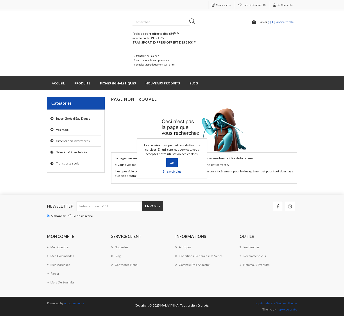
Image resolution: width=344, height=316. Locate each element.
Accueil (58, 83)
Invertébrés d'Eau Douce (73, 118)
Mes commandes (60, 256)
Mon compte (57, 247)
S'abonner (58, 216)
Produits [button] (82, 83)
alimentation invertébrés (73, 141)
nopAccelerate (287, 309)
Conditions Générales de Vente (199, 256)
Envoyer (152, 206)
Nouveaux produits (162, 83)
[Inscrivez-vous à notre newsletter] (109, 206)
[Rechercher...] (161, 22)
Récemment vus (253, 256)
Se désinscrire (82, 216)
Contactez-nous (124, 265)
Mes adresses (58, 265)
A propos (183, 247)
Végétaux (62, 130)
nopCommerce (74, 303)
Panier (53, 273)
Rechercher (193, 22)
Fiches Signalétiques (118, 83)
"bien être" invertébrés (71, 152)
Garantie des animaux (192, 265)
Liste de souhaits (61, 282)
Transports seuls (67, 163)
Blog (194, 83)
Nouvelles (119, 247)
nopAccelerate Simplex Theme (276, 303)
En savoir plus (172, 171)
